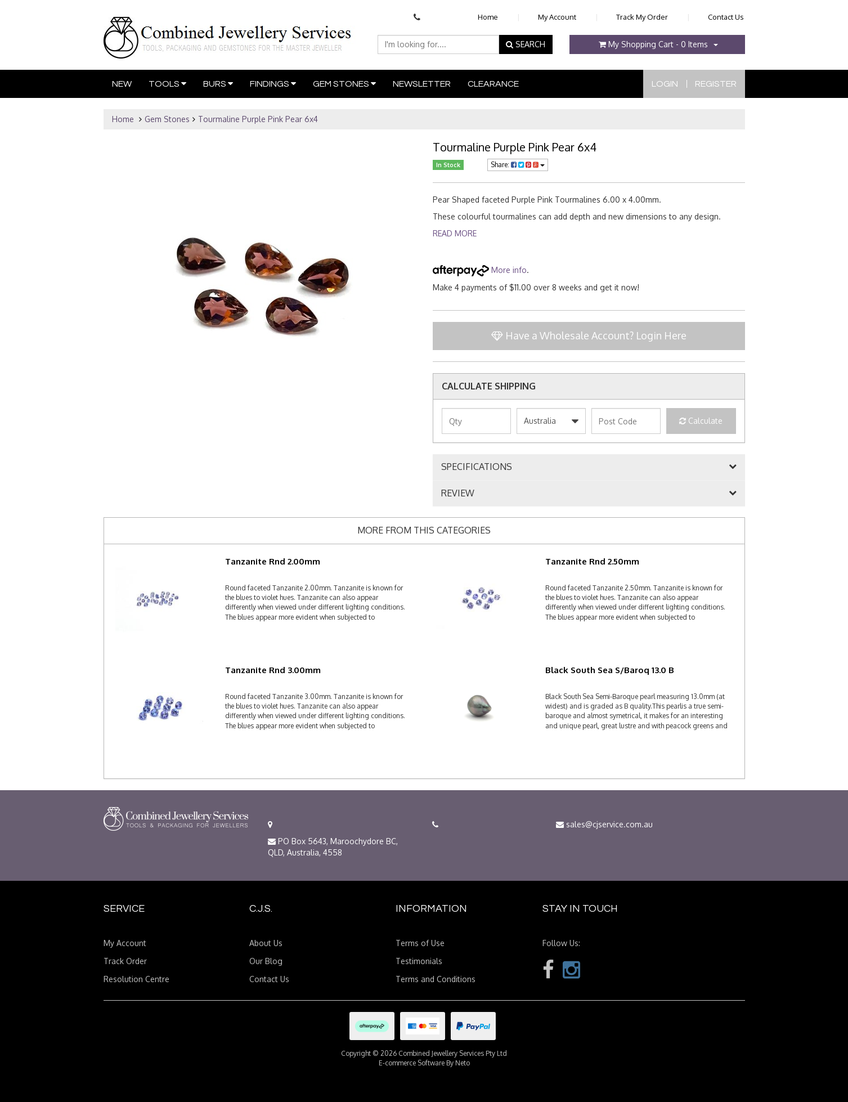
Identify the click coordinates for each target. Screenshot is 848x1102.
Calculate (701, 420)
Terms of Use (420, 943)
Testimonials (419, 961)
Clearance (493, 83)
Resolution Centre (136, 979)
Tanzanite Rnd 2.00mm (272, 561)
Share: (518, 164)
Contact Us (726, 16)
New (122, 83)
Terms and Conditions (435, 979)
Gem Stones (344, 83)
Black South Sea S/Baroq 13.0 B (609, 670)
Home (488, 16)
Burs (218, 83)
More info (480, 270)
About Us (265, 943)
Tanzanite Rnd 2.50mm (592, 561)
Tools (167, 83)
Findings (273, 83)
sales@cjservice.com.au (604, 824)
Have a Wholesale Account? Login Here (589, 335)
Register (716, 83)
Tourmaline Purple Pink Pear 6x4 (258, 119)
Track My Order (642, 16)
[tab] (589, 467)
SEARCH (525, 44)
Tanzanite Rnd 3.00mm (273, 670)
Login (665, 83)
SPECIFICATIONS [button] (476, 467)
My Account (557, 16)
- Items (653, 44)
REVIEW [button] (457, 494)
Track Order (125, 961)
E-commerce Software (412, 1063)
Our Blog (265, 961)
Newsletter (422, 83)
